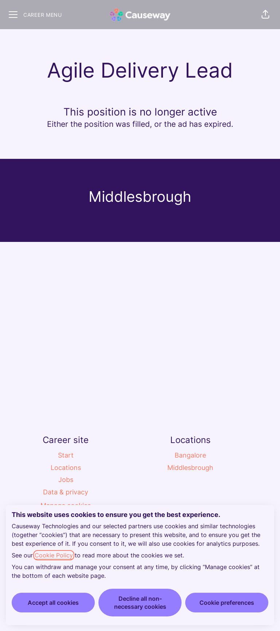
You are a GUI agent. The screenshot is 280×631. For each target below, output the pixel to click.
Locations (66, 467)
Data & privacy (65, 492)
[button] (265, 14)
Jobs (65, 479)
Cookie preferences (226, 602)
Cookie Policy (54, 555)
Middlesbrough (190, 467)
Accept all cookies (53, 602)
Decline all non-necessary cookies (140, 602)
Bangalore (190, 455)
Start (66, 455)
